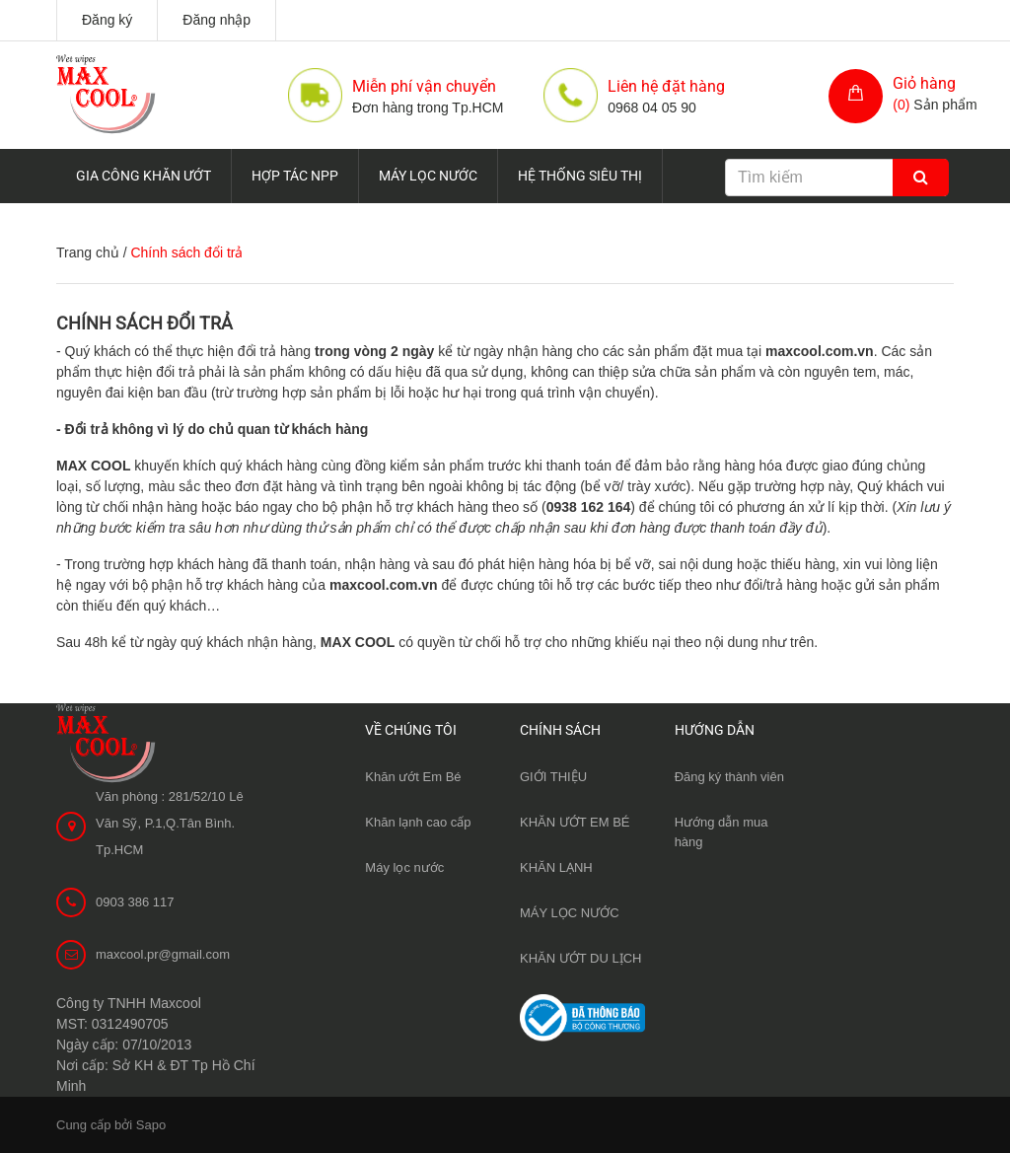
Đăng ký (107, 20)
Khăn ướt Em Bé (413, 776)
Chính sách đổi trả (144, 323)
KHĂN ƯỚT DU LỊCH (580, 958)
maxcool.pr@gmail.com (163, 954)
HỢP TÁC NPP (295, 175)
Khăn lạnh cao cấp (417, 822)
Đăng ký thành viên (729, 776)
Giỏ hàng (924, 83)
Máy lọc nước (404, 867)
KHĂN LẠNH (556, 867)
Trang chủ (87, 252)
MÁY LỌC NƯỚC (428, 175)
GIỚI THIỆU (553, 776)
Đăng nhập (216, 20)
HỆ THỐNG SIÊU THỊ (580, 175)
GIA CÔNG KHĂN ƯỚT (143, 175)
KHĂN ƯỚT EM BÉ (575, 822)
